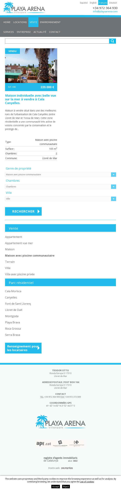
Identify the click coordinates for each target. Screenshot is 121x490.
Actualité (40, 31)
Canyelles (11, 297)
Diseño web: (60, 468)
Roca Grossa (13, 328)
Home (6, 22)
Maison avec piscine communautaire (30, 255)
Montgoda (11, 316)
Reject (66, 486)
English (93, 2)
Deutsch (113, 2)
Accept (55, 486)
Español (84, 2)
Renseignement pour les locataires (23, 348)
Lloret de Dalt (13, 310)
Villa (7, 268)
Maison (10, 249)
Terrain (10, 262)
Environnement (50, 22)
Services (8, 31)
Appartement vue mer (19, 243)
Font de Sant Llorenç (18, 304)
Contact (54, 31)
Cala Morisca (13, 291)
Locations (20, 22)
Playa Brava (12, 322)
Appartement (13, 237)
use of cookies (87, 481)
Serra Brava (12, 335)
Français (103, 2)
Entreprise (24, 31)
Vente (33, 22)
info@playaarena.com (105, 11)
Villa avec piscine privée (20, 274)
